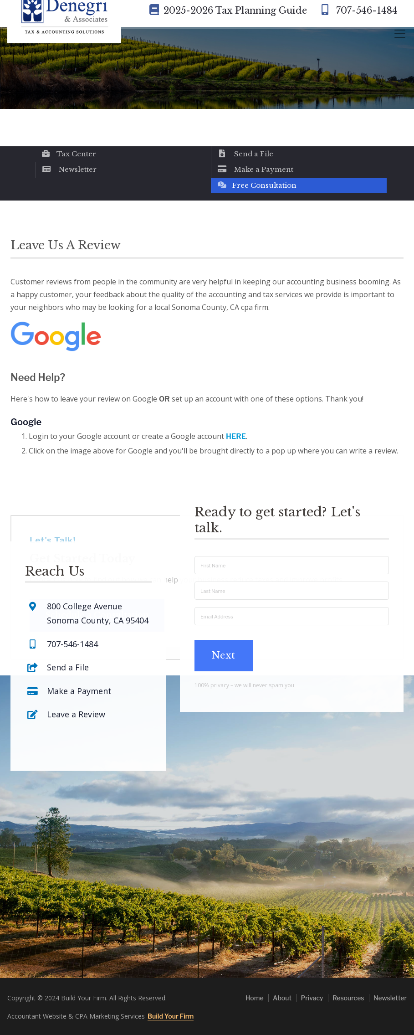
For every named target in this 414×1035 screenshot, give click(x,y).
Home (254, 998)
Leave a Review (76, 671)
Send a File (245, 153)
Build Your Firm (171, 1016)
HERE (236, 436)
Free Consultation (256, 185)
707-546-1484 (358, 10)
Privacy (312, 998)
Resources (348, 998)
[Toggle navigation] (400, 34)
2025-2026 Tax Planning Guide (228, 10)
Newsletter (69, 169)
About (282, 998)
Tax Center (68, 153)
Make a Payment (255, 169)
